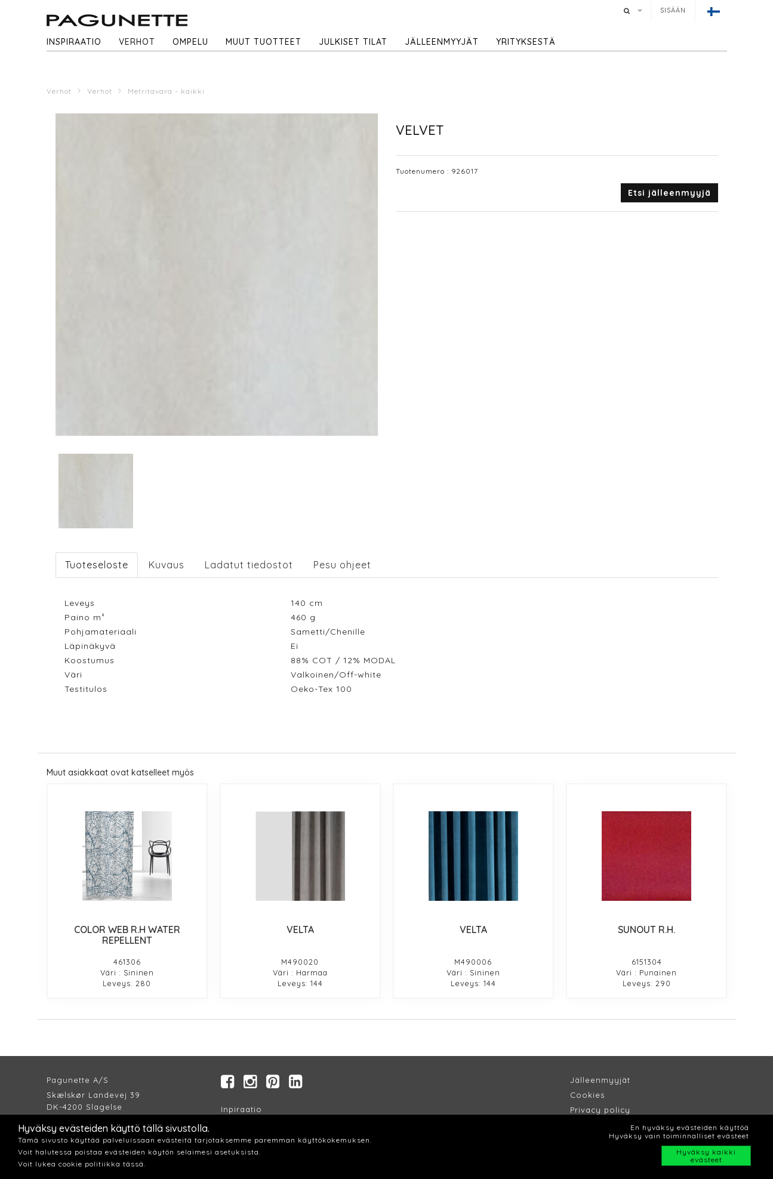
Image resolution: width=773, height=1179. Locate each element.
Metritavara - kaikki (166, 91)
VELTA (300, 929)
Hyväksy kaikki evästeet (706, 1155)
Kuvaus (166, 565)
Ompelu (190, 41)
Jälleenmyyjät (442, 41)
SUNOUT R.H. (646, 929)
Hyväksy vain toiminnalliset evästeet (679, 1136)
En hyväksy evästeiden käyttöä (689, 1127)
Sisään (673, 10)
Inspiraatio (74, 41)
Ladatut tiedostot (249, 565)
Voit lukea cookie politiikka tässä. (82, 1163)
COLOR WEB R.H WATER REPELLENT (127, 935)
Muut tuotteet (263, 41)
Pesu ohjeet (342, 565)
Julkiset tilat (353, 41)
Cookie (585, 1095)
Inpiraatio (241, 1110)
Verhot (137, 41)
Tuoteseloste (96, 565)
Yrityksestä (526, 41)
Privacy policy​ (600, 1110)
